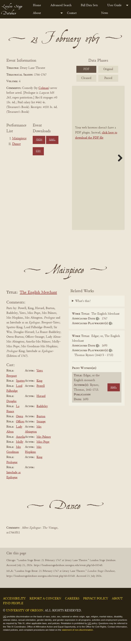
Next (119, 158)
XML (52, 139)
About (37, 13)
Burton (40, 416)
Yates (39, 370)
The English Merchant (38, 293)
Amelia (20, 437)
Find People (13, 603)
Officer (20, 421)
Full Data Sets (89, 5)
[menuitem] (38, 5)
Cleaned (86, 78)
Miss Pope (42, 442)
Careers (72, 598)
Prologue (12, 462)
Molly (19, 442)
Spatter (20, 380)
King (39, 380)
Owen (19, 416)
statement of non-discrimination (77, 630)
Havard (40, 396)
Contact (72, 13)
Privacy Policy (95, 598)
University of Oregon (24, 610)
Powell (40, 386)
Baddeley (42, 406)
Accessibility (14, 598)
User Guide (114, 5)
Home (37, 5)
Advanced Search (61, 5)
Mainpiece (19, 138)
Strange (41, 421)
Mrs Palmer (43, 437)
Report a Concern (45, 598)
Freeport (11, 375)
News (104, 13)
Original (108, 69)
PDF (86, 69)
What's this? (83, 301)
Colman (43, 88)
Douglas (11, 401)
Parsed (108, 78)
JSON (39, 139)
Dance (16, 144)
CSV (38, 151)
